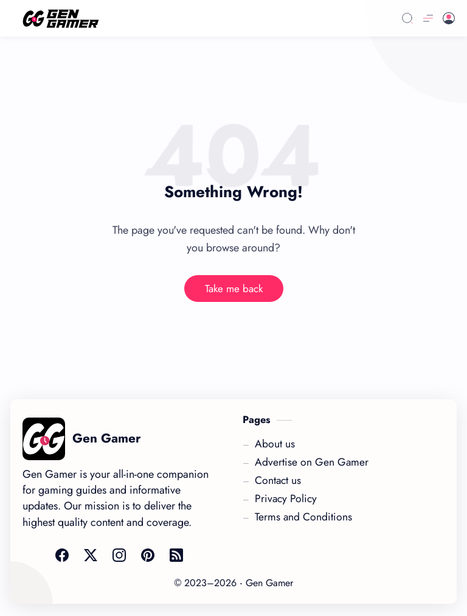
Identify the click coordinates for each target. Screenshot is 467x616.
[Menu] (428, 18)
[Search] (407, 18)
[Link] (188, 18)
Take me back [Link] (234, 288)
